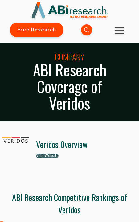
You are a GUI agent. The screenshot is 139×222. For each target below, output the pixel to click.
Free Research (36, 30)
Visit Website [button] (47, 156)
